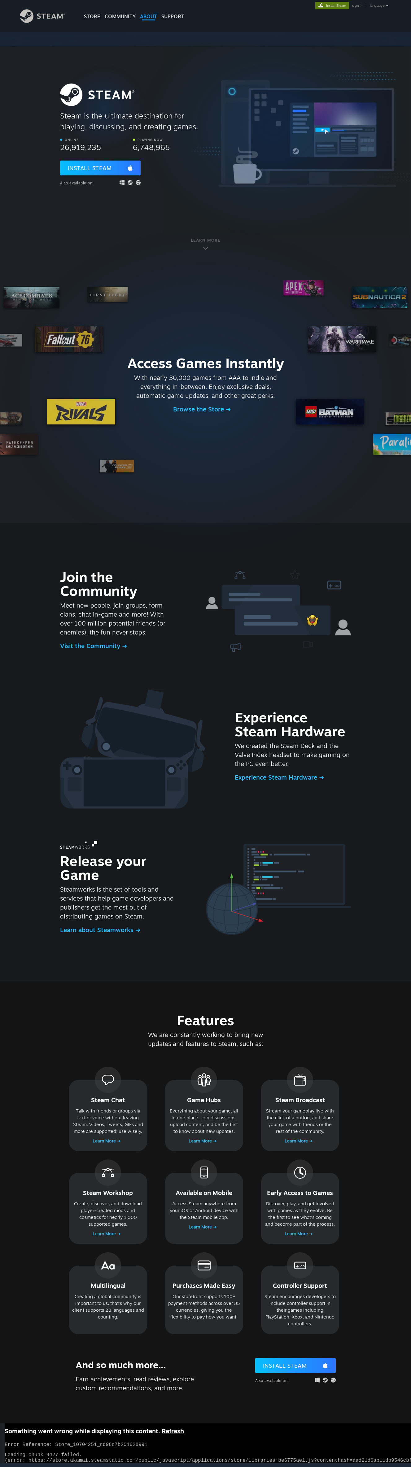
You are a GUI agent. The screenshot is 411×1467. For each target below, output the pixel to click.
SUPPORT (172, 16)
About (148, 16)
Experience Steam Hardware (277, 777)
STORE (92, 16)
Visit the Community (91, 646)
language (377, 5)
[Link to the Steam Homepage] (47, 21)
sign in (357, 5)
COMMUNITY (120, 16)
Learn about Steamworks (97, 930)
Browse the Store (199, 409)
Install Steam (90, 168)
